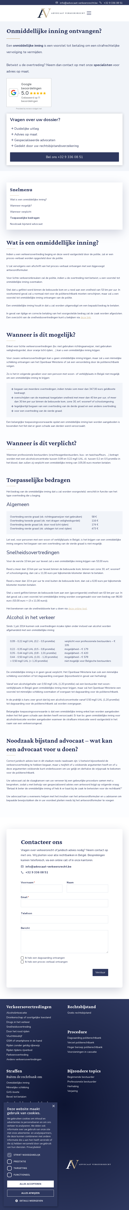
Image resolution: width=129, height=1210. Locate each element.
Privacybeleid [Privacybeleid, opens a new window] (34, 1147)
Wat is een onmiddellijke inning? (28, 199)
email (57, 2)
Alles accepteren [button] (30, 1183)
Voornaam (27, 882)
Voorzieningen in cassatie (82, 1052)
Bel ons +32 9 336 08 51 (64, 157)
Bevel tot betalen (16, 1096)
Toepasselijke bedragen (25, 218)
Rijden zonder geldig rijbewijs (23, 1045)
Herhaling (73, 1086)
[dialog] (30, 1154)
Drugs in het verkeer (18, 1022)
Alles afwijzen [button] (30, 1193)
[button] (88, 13)
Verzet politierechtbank (80, 1042)
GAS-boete (12, 1092)
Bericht (25, 928)
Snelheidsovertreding (18, 1026)
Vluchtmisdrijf (14, 1036)
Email (24, 897)
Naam (70, 882)
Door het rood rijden (17, 1031)
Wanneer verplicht (20, 211)
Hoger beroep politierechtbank (84, 1047)
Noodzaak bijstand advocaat (26, 224)
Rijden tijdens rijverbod (19, 1050)
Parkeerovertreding (17, 1054)
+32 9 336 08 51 (113, 3)
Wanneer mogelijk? (21, 205)
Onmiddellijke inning (17, 1082)
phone (100, 2)
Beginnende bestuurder (80, 1077)
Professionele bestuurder (81, 1081)
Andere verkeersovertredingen (23, 1059)
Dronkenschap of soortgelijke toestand (28, 1017)
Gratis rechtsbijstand (79, 1012)
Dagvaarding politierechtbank (84, 1038)
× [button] (53, 1106)
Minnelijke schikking (17, 1087)
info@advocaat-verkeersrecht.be (79, 3)
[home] (61, 13)
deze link (86, 317)
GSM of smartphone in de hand (24, 1040)
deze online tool (77, 608)
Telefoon (26, 913)
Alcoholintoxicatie (16, 1012)
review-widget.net (34, 108)
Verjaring (72, 1091)
